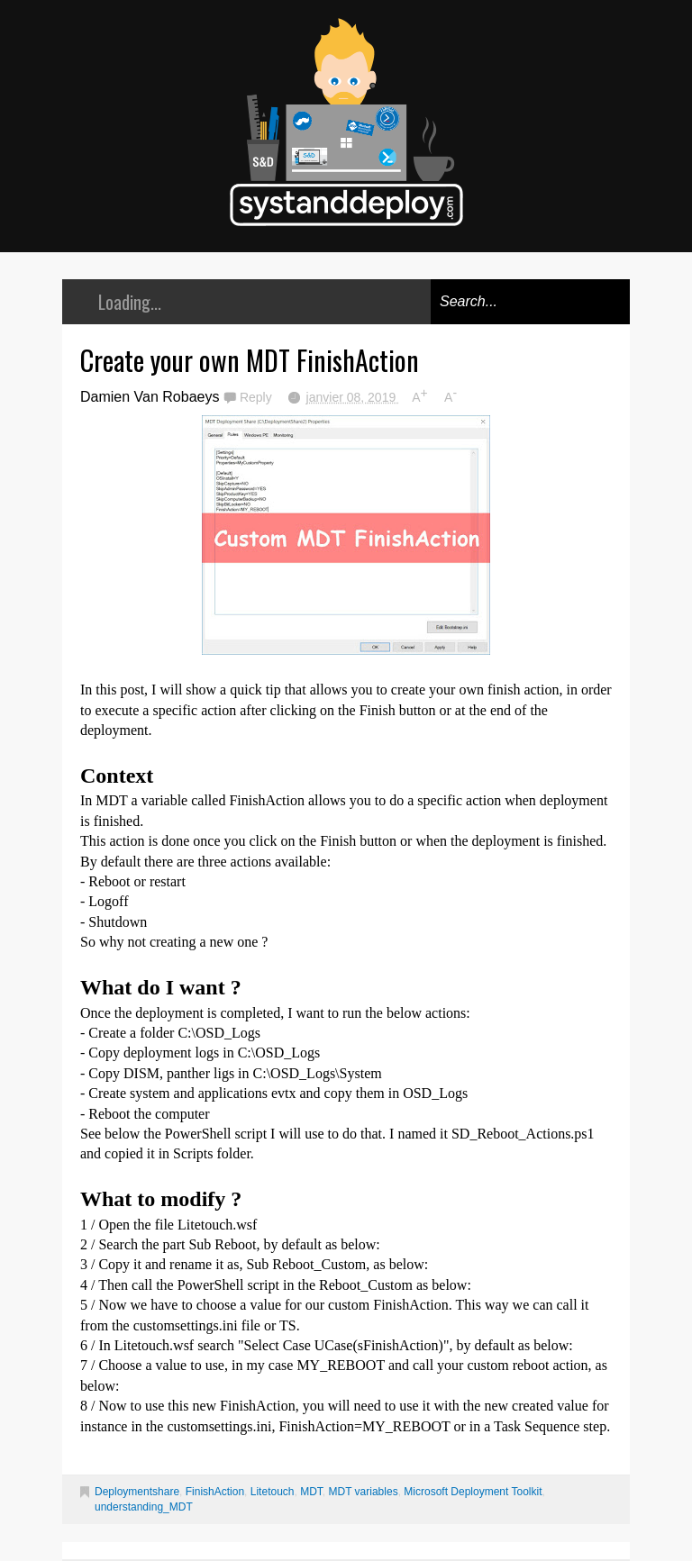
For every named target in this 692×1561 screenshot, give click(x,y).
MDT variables (363, 1491)
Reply (258, 397)
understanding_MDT (144, 1507)
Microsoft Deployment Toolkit (473, 1491)
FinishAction (215, 1491)
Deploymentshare (137, 1491)
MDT (311, 1491)
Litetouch (272, 1491)
